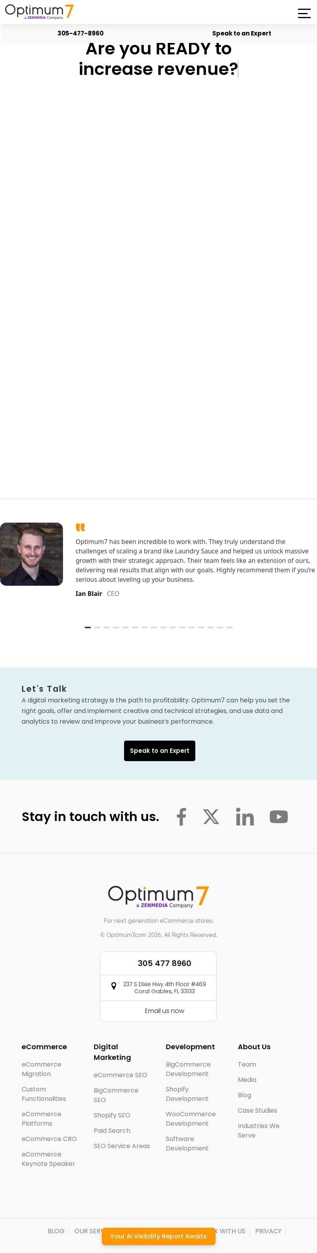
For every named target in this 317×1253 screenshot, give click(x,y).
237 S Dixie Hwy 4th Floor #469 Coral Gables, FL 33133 (164, 967)
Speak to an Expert (244, 33)
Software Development (187, 1123)
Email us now (164, 990)
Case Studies (257, 1090)
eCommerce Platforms (41, 1098)
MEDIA (179, 1210)
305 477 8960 (164, 942)
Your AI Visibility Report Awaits (158, 1236)
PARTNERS (143, 1210)
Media (247, 1059)
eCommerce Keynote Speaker (48, 1138)
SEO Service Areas (122, 1125)
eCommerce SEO (120, 1054)
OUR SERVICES (96, 1210)
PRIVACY (268, 1210)
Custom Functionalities (44, 1073)
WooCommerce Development (191, 1098)
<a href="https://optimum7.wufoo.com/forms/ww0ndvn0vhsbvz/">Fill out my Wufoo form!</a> (158, 256)
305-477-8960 (83, 33)
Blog (244, 1074)
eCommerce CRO (49, 1118)
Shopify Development (187, 1073)
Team (247, 1043)
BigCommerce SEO (116, 1074)
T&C (139, 1220)
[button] (304, 13)
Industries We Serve (259, 1110)
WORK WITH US (222, 1210)
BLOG (56, 1210)
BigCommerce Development (188, 1048)
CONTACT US (176, 1220)
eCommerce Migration (41, 1048)
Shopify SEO (112, 1094)
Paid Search (112, 1110)
